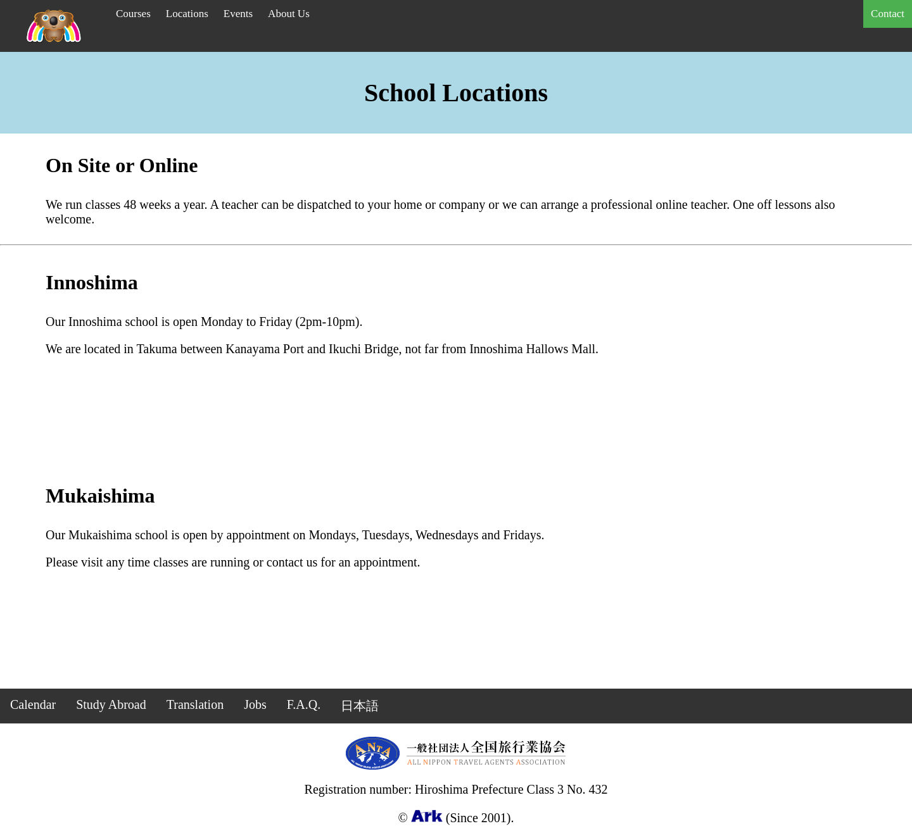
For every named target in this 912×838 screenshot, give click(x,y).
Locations (187, 14)
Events (238, 14)
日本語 (360, 706)
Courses (133, 14)
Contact (887, 14)
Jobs (255, 704)
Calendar (33, 704)
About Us (289, 14)
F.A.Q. (303, 704)
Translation (195, 704)
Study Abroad (111, 704)
